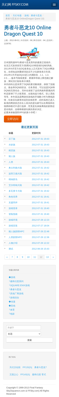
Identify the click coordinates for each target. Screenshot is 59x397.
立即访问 (12, 119)
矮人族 (12, 156)
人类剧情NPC (15, 237)
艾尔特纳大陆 (15, 185)
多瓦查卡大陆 (15, 191)
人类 (11, 162)
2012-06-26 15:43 (40, 249)
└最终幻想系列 (16, 281)
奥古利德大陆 (15, 168)
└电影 (12, 314)
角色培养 (13, 196)
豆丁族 (12, 139)
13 (47, 257)
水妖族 (12, 144)
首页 (8, 15)
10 (28, 257)
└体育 (12, 309)
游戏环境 (13, 220)
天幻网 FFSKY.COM (15, 4)
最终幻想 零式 (39, 374)
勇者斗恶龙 (36, 15)
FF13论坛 (27, 367)
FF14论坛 (25, 374)
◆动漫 (12, 301)
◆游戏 (12, 277)
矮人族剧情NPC (16, 231)
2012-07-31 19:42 (40, 168)
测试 (11, 249)
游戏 (26, 15)
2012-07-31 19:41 (40, 196)
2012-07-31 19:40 (40, 208)
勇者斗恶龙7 (40, 367)
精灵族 (12, 150)
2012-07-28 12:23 (40, 220)
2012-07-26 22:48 (40, 231)
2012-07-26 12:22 (40, 243)
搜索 (29, 340)
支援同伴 (13, 202)
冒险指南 (13, 214)
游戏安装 (13, 225)
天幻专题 (17, 15)
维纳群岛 (13, 179)
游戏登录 (13, 208)
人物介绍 (13, 243)
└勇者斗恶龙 (15, 289)
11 (34, 257)
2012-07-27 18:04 (40, 225)
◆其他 (12, 305)
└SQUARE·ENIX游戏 (19, 285)
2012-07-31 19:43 (40, 139)
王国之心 (13, 374)
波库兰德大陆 (15, 173)
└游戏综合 (14, 297)
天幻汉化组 (14, 367)
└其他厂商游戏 (16, 293)
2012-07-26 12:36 (40, 237)
